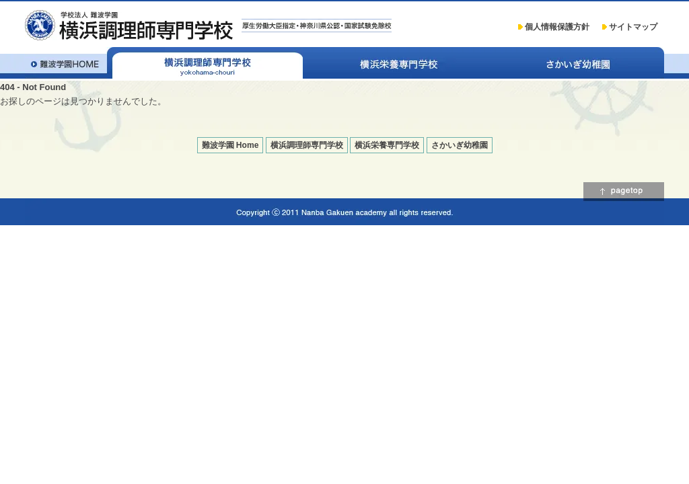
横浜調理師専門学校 (205, 63)
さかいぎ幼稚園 (579, 63)
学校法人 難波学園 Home (66, 63)
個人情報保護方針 (557, 27)
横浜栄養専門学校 (399, 63)
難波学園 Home (230, 145)
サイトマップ (633, 27)
